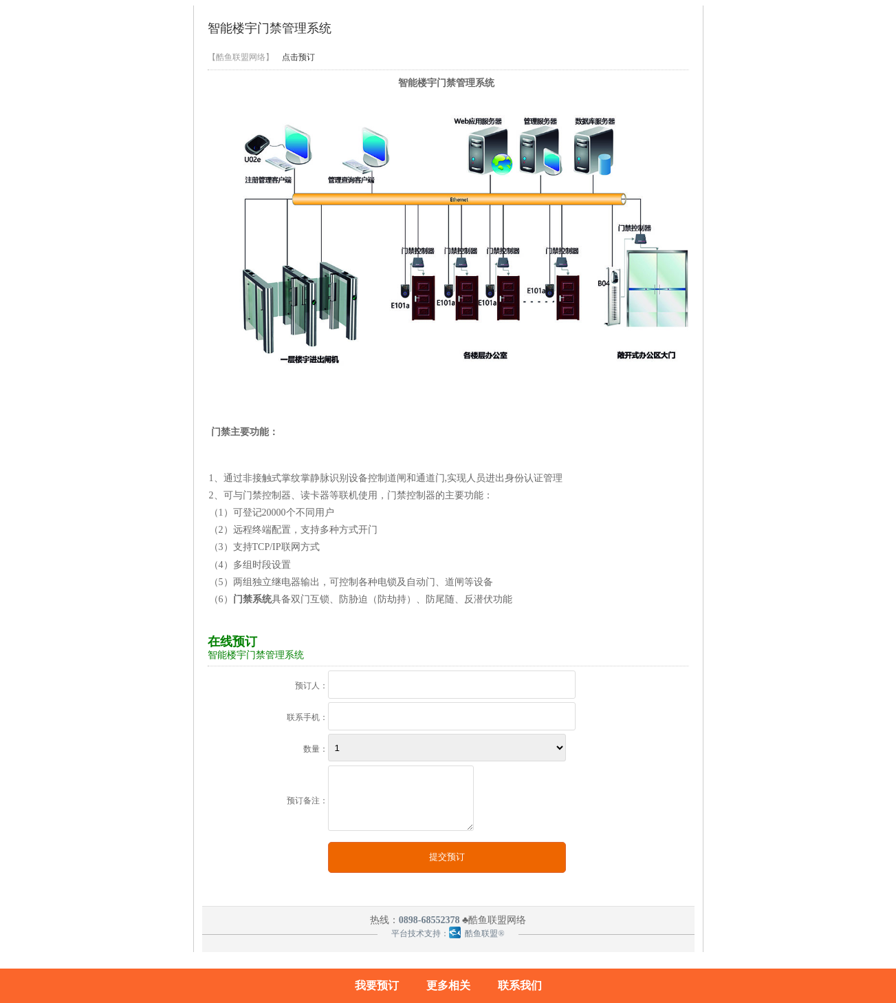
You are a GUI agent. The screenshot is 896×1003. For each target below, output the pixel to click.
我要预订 (377, 985)
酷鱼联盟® (476, 933)
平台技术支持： (420, 933)
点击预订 (298, 57)
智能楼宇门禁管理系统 (256, 655)
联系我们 (520, 985)
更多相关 (448, 985)
